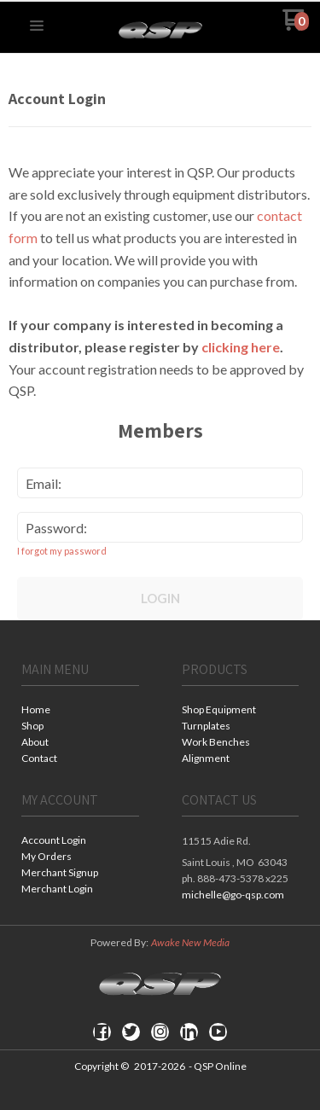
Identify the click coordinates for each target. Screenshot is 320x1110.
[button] (36, 26)
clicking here (240, 347)
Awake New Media (190, 942)
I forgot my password (62, 550)
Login (160, 598)
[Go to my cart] (295, 26)
